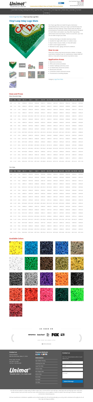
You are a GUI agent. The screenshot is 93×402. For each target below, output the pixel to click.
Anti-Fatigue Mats (56, 9)
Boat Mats (72, 9)
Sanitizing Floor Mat (28, 9)
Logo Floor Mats (38, 9)
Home (11, 17)
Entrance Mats (47, 9)
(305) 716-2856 (15, 361)
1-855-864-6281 (80, 4)
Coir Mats (46, 13)
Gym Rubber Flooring (17, 9)
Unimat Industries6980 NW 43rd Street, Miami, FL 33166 (20, 360)
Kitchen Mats (65, 9)
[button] (42, 26)
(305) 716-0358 (80, 2)
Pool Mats (78, 9)
